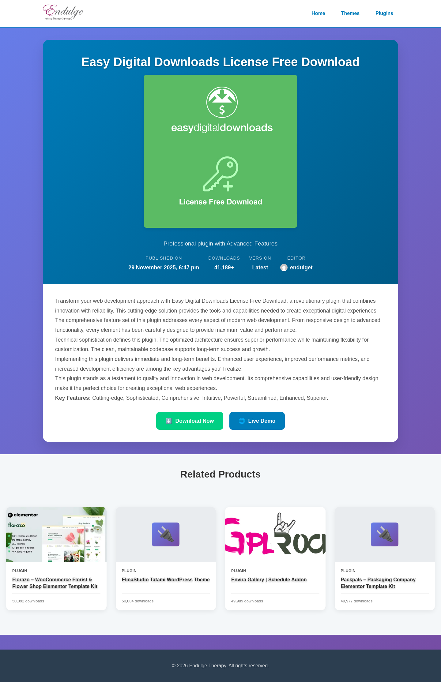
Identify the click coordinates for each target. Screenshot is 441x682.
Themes (350, 13)
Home (318, 13)
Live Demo (257, 421)
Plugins (384, 13)
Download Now (189, 421)
